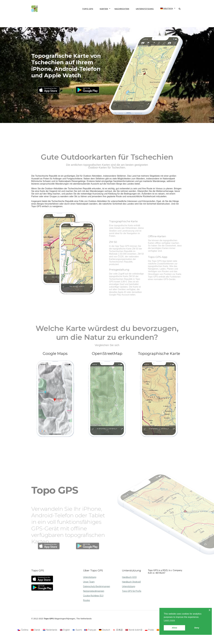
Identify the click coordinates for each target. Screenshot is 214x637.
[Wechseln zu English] (65, 630)
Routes (86, 600)
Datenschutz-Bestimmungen (96, 586)
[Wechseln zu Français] (90, 630)
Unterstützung (145, 9)
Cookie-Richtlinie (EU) (93, 595)
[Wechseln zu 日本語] (117, 630)
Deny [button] (196, 628)
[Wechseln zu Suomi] (77, 630)
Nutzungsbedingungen (93, 591)
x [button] (209, 610)
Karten (104, 9)
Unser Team (89, 581)
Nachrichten (122, 9)
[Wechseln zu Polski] (149, 630)
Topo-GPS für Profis (131, 591)
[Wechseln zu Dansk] (35, 630)
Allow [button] (174, 628)
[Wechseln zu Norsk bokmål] (134, 630)
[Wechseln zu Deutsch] (104, 630)
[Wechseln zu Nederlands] (49, 630)
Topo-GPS (87, 9)
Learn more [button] (169, 620)
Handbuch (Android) (131, 581)
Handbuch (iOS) (129, 577)
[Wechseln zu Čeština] (22, 630)
